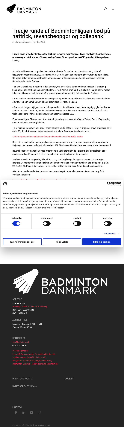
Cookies (69, 378)
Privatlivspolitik (22, 378)
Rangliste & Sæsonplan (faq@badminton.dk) (32, 360)
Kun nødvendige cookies (22, 242)
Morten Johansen (23, 42)
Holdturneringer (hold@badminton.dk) (29, 357)
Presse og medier (20, 351)
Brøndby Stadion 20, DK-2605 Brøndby (29, 306)
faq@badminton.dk (20, 342)
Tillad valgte (62, 242)
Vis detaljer (109, 233)
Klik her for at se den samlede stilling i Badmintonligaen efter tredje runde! (47, 136)
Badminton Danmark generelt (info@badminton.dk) (35, 364)
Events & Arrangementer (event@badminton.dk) (33, 354)
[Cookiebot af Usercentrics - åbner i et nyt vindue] (109, 184)
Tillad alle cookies (101, 242)
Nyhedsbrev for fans (24, 386)
